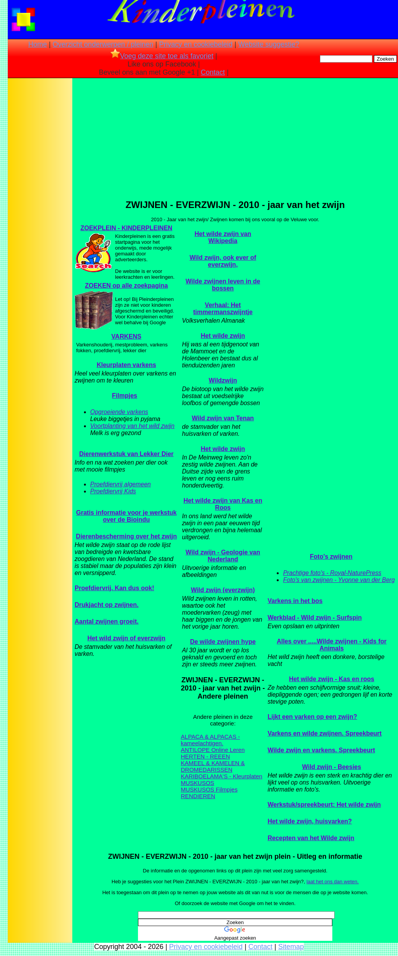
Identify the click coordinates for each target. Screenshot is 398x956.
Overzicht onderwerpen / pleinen (102, 44)
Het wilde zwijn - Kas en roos (331, 679)
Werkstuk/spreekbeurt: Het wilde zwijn (324, 804)
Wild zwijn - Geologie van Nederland (222, 556)
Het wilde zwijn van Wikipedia (222, 237)
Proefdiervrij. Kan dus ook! (114, 588)
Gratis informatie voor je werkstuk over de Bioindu (126, 516)
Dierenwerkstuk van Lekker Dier (126, 454)
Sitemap (291, 947)
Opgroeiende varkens (119, 412)
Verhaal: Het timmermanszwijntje (223, 308)
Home (37, 44)
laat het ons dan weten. (332, 881)
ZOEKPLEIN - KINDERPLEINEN (126, 228)
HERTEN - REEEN (205, 756)
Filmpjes (124, 395)
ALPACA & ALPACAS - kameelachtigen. (210, 739)
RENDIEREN (198, 796)
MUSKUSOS (197, 782)
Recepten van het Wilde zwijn (310, 838)
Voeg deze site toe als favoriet (161, 56)
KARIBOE (194, 776)
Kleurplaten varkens (126, 365)
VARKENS (126, 336)
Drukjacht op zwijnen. (106, 604)
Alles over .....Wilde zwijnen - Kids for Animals (332, 645)
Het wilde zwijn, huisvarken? (309, 821)
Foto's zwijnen (331, 556)
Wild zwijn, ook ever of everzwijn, (223, 261)
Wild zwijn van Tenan (223, 418)
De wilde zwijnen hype (223, 641)
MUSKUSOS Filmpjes (209, 789)
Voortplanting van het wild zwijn (132, 426)
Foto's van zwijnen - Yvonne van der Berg (339, 580)
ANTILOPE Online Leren (212, 749)
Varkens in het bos (294, 601)
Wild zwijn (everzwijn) (223, 590)
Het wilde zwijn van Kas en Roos (222, 504)
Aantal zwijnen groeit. (106, 621)
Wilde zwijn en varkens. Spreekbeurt (321, 750)
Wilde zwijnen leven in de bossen (222, 285)
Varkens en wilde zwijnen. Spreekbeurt (324, 733)
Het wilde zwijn (223, 335)
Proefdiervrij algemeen (120, 484)
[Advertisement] (40, 202)
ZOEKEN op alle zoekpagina (126, 285)
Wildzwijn (223, 380)
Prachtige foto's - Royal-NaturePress (332, 573)
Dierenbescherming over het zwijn (126, 536)
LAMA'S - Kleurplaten (234, 776)
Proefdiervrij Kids (113, 491)
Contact (213, 72)
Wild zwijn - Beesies (331, 767)
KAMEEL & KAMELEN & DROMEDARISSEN (213, 766)
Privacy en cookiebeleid (195, 44)
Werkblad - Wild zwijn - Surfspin (314, 617)
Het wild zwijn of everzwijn (126, 638)
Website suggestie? (268, 44)
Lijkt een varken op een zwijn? (312, 716)
